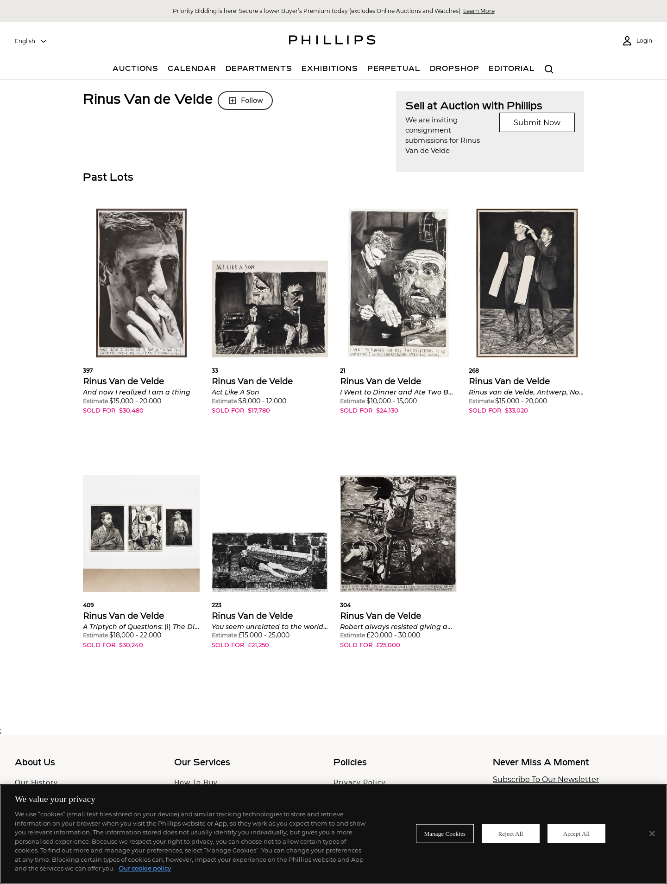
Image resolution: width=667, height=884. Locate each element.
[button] (141, 318)
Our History (36, 782)
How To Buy (196, 782)
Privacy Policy (360, 782)
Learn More (479, 10)
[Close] (652, 833)
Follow (245, 100)
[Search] (549, 69)
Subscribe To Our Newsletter (546, 779)
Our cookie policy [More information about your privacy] (145, 868)
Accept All (576, 833)
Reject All (510, 833)
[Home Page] (332, 41)
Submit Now (537, 122)
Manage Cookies (445, 833)
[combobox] (31, 41)
